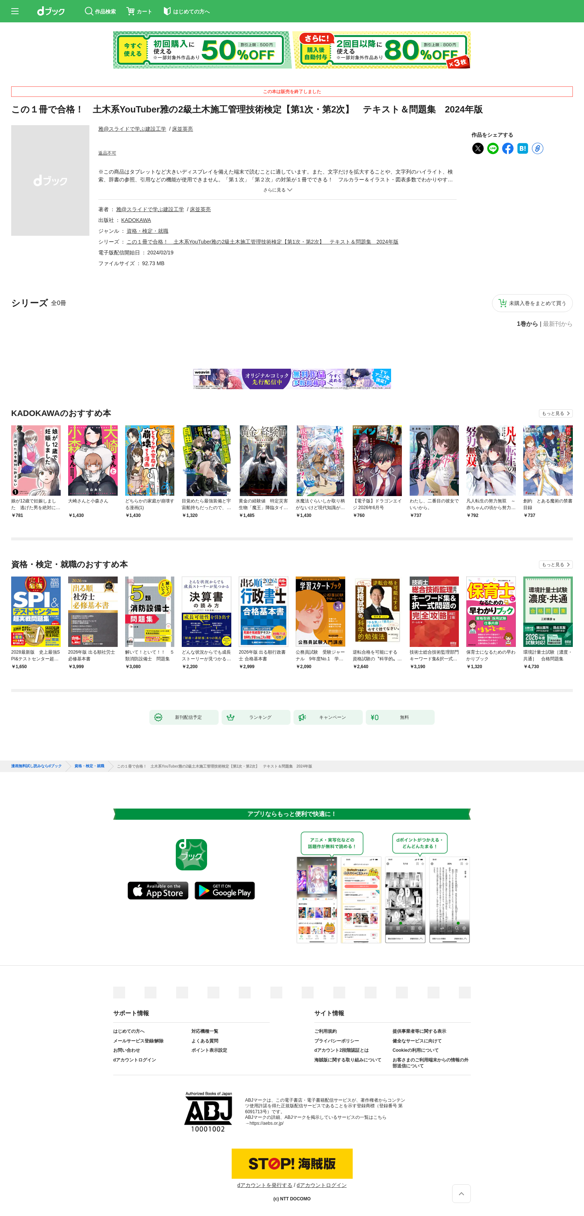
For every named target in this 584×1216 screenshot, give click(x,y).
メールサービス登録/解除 (138, 1041)
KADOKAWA (136, 220)
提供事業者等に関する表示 (419, 1031)
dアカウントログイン (134, 1060)
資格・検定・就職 (147, 231)
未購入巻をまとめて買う (537, 303)
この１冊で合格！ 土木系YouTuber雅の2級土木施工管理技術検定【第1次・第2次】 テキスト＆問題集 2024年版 (263, 242)
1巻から (527, 324)
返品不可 (107, 153)
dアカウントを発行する (264, 1185)
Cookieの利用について (416, 1050)
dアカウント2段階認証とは (341, 1050)
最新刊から (558, 324)
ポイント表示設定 (209, 1050)
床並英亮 (182, 129)
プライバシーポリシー (336, 1041)
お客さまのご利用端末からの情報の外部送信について (431, 1063)
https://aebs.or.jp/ (266, 1123)
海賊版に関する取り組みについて (347, 1060)
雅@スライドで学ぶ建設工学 (132, 129)
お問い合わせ (126, 1050)
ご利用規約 (325, 1031)
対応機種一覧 (204, 1031)
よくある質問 (204, 1041)
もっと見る (553, 413)
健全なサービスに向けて (417, 1041)
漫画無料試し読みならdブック (36, 766)
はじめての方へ (129, 1031)
